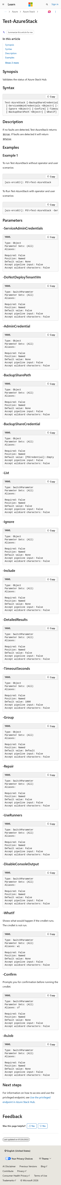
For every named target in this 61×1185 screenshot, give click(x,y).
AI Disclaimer (9, 1166)
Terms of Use (40, 1175)
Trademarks (8, 1180)
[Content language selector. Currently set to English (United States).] (17, 1150)
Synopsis (9, 44)
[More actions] (55, 11)
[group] (30, 107)
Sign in (55, 4)
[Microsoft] (30, 4)
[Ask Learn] (49, 11)
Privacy (20, 1171)
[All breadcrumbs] (5, 11)
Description (11, 53)
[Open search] (47, 4)
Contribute (8, 1171)
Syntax (8, 49)
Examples (9, 57)
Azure (15, 11)
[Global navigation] (3, 4)
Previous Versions (28, 1166)
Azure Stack (29, 11)
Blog (43, 1166)
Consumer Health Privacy (15, 1175)
